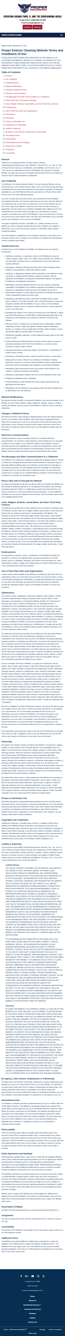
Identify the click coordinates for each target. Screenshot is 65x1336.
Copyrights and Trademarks (16, 125)
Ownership (10, 118)
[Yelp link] (43, 1276)
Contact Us (32, 1322)
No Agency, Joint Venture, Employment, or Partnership (26, 132)
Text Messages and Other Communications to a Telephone (27, 97)
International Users (13, 135)
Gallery (32, 1318)
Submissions (10, 114)
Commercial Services (32, 1309)
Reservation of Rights (14, 146)
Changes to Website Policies (16, 90)
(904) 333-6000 (32, 1286)
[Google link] (26, 1276)
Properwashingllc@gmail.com (32, 23)
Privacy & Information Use (15, 121)
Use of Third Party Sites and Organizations (21, 111)
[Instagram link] (38, 1276)
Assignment (10, 149)
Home (32, 1296)
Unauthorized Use (12, 83)
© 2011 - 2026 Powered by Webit (15, 1329)
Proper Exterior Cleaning (11, 35)
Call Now (26, 27)
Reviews (32, 1313)
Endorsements (11, 107)
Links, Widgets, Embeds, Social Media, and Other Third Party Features (32, 104)
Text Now (38, 27)
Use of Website (11, 79)
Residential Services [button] (31, 1305)
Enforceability (11, 139)
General (9, 76)
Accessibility (10, 153)
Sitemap (42, 1329)
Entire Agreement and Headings (17, 142)
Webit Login (32, 1333)
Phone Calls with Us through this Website (21, 100)
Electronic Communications (16, 93)
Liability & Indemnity (13, 128)
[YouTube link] (33, 1276)
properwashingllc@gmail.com (32, 1290)
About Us (32, 1300)
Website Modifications (14, 86)
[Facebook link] (21, 1276)
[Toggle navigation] (61, 35)
